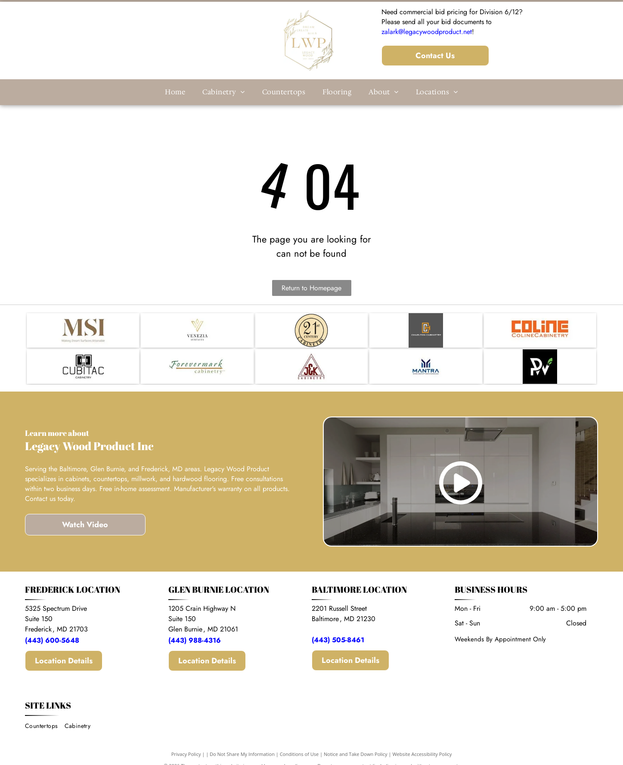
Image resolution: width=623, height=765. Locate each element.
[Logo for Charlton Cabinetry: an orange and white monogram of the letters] (425, 330)
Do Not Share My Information (242, 754)
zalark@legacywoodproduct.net (426, 32)
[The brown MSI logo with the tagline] (83, 330)
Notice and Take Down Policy (355, 754)
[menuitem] (175, 92)
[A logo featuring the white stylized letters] (540, 366)
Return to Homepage (311, 288)
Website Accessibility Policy (422, 754)
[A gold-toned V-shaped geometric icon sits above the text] (197, 330)
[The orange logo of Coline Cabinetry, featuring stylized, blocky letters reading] (540, 330)
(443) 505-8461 (338, 640)
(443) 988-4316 (195, 640)
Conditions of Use (299, 754)
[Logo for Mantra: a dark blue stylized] (425, 366)
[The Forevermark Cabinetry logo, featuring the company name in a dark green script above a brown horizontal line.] (197, 366)
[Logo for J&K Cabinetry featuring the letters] (311, 366)
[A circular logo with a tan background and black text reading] (311, 330)
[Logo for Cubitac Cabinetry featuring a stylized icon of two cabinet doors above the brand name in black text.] (83, 366)
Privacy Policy (186, 754)
